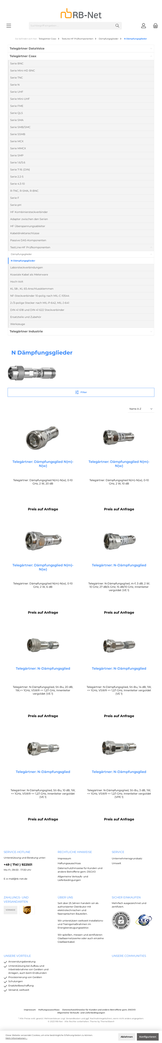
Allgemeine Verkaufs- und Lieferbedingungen (81, 1013)
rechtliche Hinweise (75, 852)
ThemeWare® (107, 1021)
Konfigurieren (147, 1036)
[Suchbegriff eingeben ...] (71, 26)
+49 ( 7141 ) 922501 (18, 865)
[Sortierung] (141, 409)
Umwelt (116, 863)
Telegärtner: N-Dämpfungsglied (119, 565)
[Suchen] (117, 26)
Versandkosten (73, 1018)
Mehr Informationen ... (16, 1038)
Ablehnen (127, 1036)
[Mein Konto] (144, 26)
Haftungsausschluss (69, 863)
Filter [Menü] (81, 391)
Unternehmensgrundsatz (127, 858)
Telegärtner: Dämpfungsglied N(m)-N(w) (42, 464)
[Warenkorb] (154, 26)
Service (118, 852)
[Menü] (9, 26)
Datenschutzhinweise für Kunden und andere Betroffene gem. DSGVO (99, 1010)
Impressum (64, 858)
